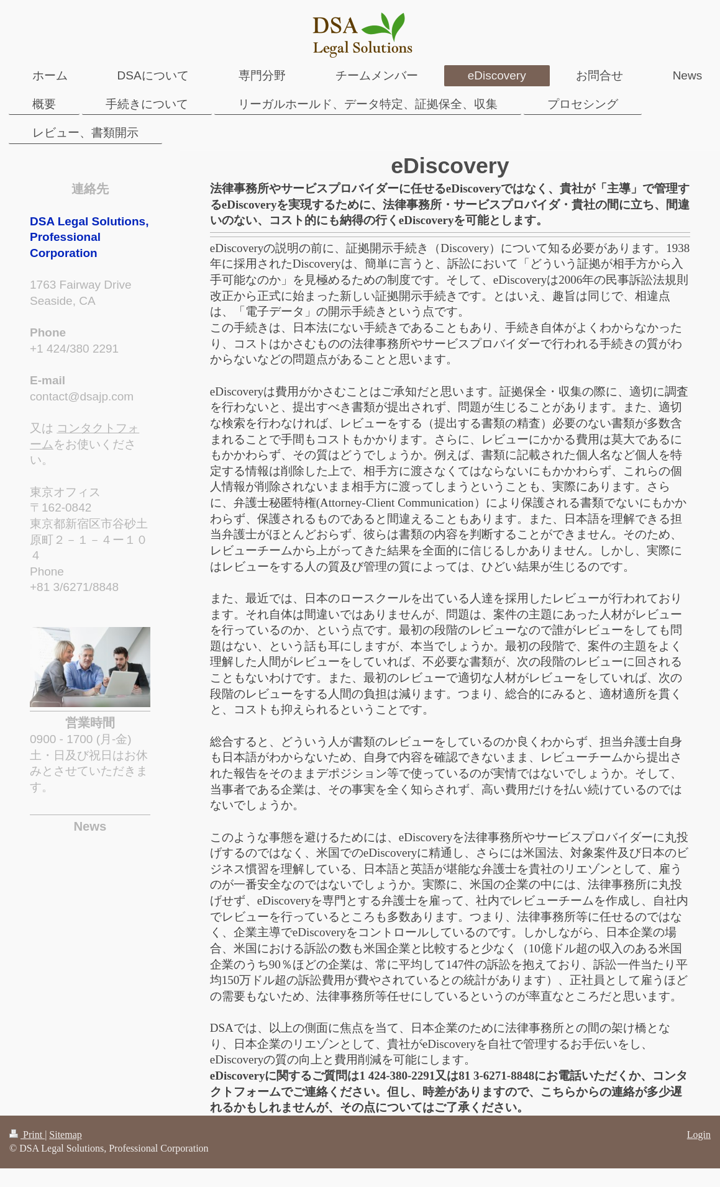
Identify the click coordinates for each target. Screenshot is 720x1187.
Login (699, 1134)
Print (27, 1134)
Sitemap (65, 1134)
